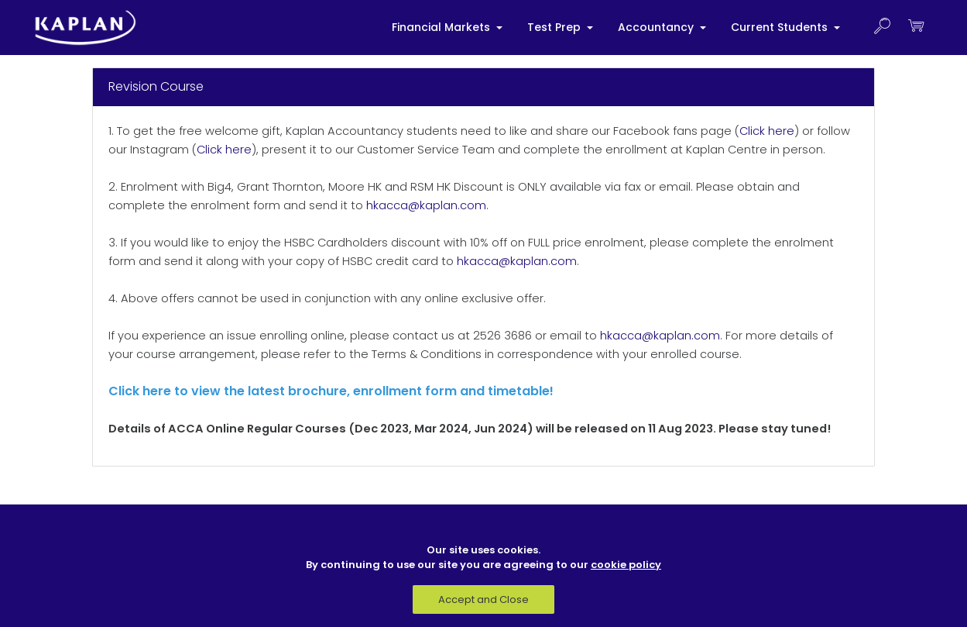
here (156, 391)
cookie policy (626, 564)
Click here (766, 131)
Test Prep (555, 27)
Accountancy (657, 27)
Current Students (781, 27)
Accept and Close (483, 599)
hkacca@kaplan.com (426, 205)
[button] (882, 27)
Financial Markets (442, 27)
